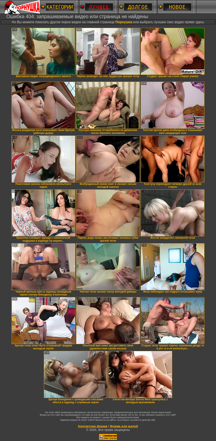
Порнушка (123, 22)
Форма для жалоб (124, 426)
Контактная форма (92, 426)
